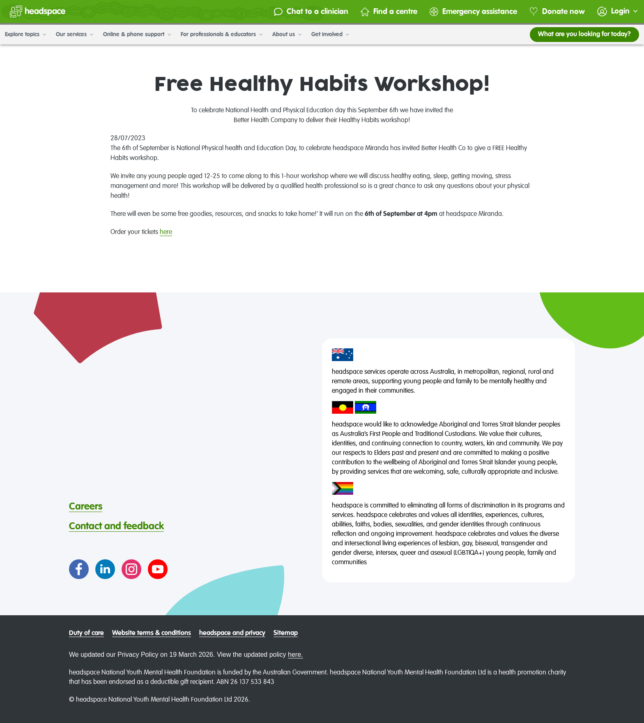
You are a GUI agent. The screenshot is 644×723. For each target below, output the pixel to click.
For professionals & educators (221, 34)
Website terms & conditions (151, 633)
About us (286, 34)
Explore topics (25, 34)
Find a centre (389, 11)
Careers (85, 507)
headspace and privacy (232, 633)
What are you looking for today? (584, 34)
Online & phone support (137, 34)
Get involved (330, 34)
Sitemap (286, 633)
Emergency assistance (473, 11)
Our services (74, 34)
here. (295, 654)
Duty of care (86, 633)
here (166, 232)
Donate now (557, 11)
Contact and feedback (116, 526)
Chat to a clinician (311, 11)
